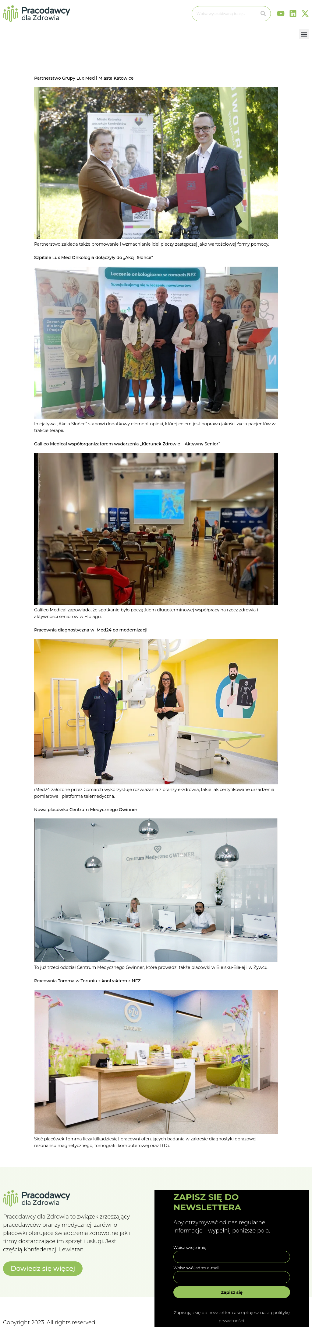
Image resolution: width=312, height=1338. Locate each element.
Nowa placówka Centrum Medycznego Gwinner (85, 809)
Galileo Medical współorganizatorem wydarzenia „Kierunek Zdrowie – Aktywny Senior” (127, 444)
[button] (304, 34)
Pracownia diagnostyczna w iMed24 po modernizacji (90, 630)
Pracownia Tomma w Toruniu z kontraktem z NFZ (87, 981)
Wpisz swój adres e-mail (196, 1268)
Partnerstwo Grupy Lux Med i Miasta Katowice (83, 78)
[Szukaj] (263, 14)
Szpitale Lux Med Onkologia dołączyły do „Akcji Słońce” (93, 257)
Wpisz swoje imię (189, 1247)
